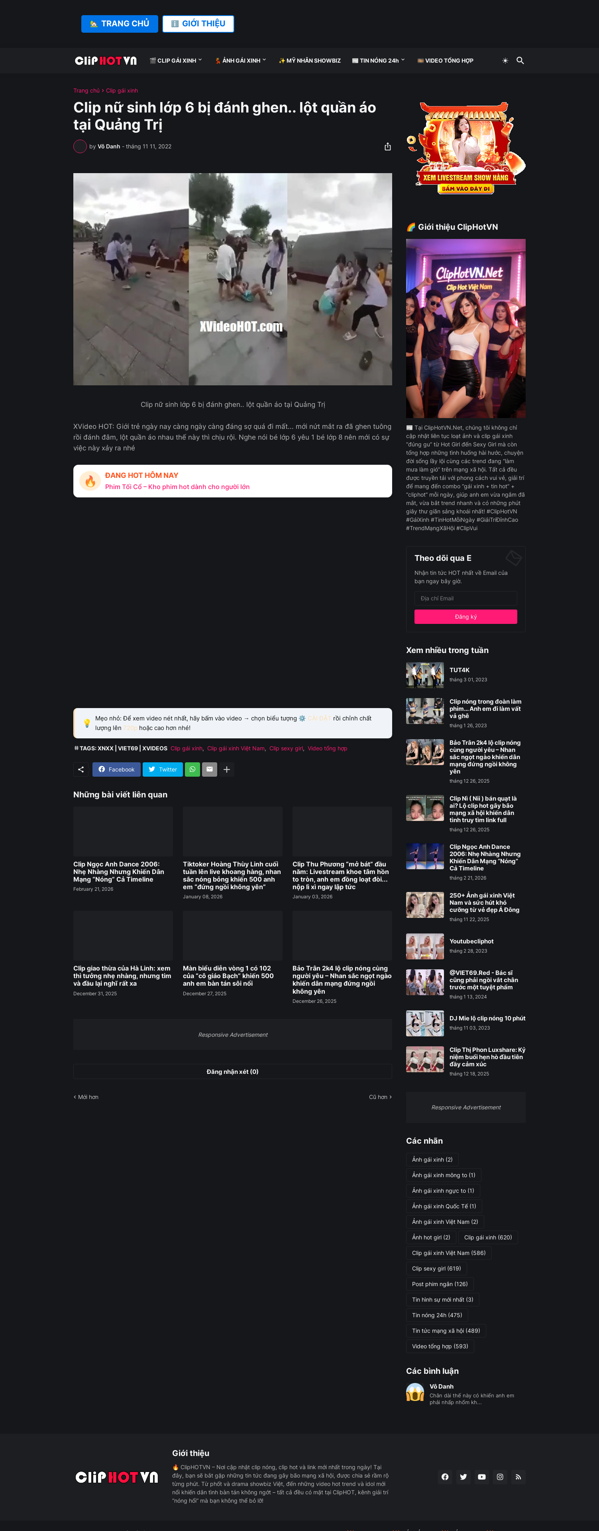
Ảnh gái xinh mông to (443, 1175)
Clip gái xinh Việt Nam (236, 748)
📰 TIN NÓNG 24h (375, 60)
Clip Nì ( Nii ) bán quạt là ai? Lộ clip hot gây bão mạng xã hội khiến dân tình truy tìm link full (483, 809)
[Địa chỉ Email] (465, 598)
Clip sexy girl (286, 748)
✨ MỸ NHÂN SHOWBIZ (310, 60)
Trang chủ (86, 90)
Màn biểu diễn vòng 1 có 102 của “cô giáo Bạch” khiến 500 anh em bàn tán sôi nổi (228, 976)
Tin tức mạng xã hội (446, 1331)
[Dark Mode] (505, 60)
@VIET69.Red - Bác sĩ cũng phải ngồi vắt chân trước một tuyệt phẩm (484, 980)
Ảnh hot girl (431, 1237)
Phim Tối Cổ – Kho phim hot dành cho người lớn (177, 487)
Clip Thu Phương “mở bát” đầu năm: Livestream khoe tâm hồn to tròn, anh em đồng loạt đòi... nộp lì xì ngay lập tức (341, 875)
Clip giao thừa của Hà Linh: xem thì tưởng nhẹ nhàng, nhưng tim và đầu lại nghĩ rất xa (122, 976)
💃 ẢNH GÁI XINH (237, 60)
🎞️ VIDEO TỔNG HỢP (445, 60)
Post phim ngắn (440, 1284)
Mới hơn (88, 1096)
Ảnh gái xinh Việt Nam (445, 1222)
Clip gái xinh (122, 90)
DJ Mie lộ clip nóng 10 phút (488, 1018)
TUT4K (459, 670)
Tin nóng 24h (437, 1315)
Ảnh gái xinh (432, 1160)
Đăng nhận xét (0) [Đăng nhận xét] (233, 1071)
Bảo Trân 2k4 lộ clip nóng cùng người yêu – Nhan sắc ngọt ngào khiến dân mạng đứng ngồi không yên (342, 980)
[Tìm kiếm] (519, 60)
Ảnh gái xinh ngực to (443, 1191)
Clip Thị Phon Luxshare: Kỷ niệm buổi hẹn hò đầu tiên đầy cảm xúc (488, 1057)
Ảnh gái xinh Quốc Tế (444, 1206)
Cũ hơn (378, 1096)
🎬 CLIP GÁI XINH (172, 60)
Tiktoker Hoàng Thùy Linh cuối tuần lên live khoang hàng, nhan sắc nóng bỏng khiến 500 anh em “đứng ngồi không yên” (232, 875)
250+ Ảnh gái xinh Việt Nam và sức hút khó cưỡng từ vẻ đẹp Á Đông (485, 902)
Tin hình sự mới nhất (442, 1300)
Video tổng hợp (328, 748)
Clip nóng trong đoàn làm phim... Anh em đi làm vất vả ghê (486, 709)
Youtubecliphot (472, 941)
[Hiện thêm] (226, 769)
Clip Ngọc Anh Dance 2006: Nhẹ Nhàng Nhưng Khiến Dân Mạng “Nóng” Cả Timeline (118, 871)
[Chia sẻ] (385, 146)
